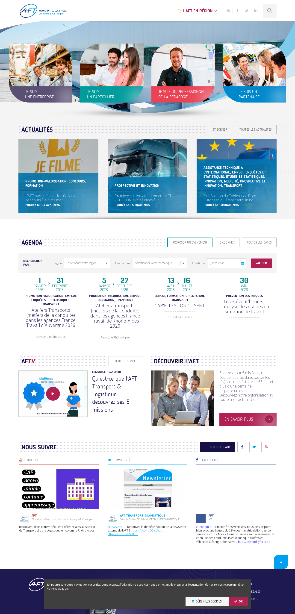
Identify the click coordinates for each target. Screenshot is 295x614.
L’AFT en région (198, 10)
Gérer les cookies (209, 601)
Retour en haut (281, 562)
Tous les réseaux (217, 447)
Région (57, 263)
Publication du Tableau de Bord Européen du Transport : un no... (230, 198)
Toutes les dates (259, 242)
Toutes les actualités (255, 130)
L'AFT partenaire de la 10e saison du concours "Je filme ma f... (54, 198)
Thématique (122, 263)
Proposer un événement (189, 242)
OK (241, 601)
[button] (242, 263)
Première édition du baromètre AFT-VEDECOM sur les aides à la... (143, 198)
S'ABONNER (219, 130)
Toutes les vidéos (126, 361)
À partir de (198, 263)
